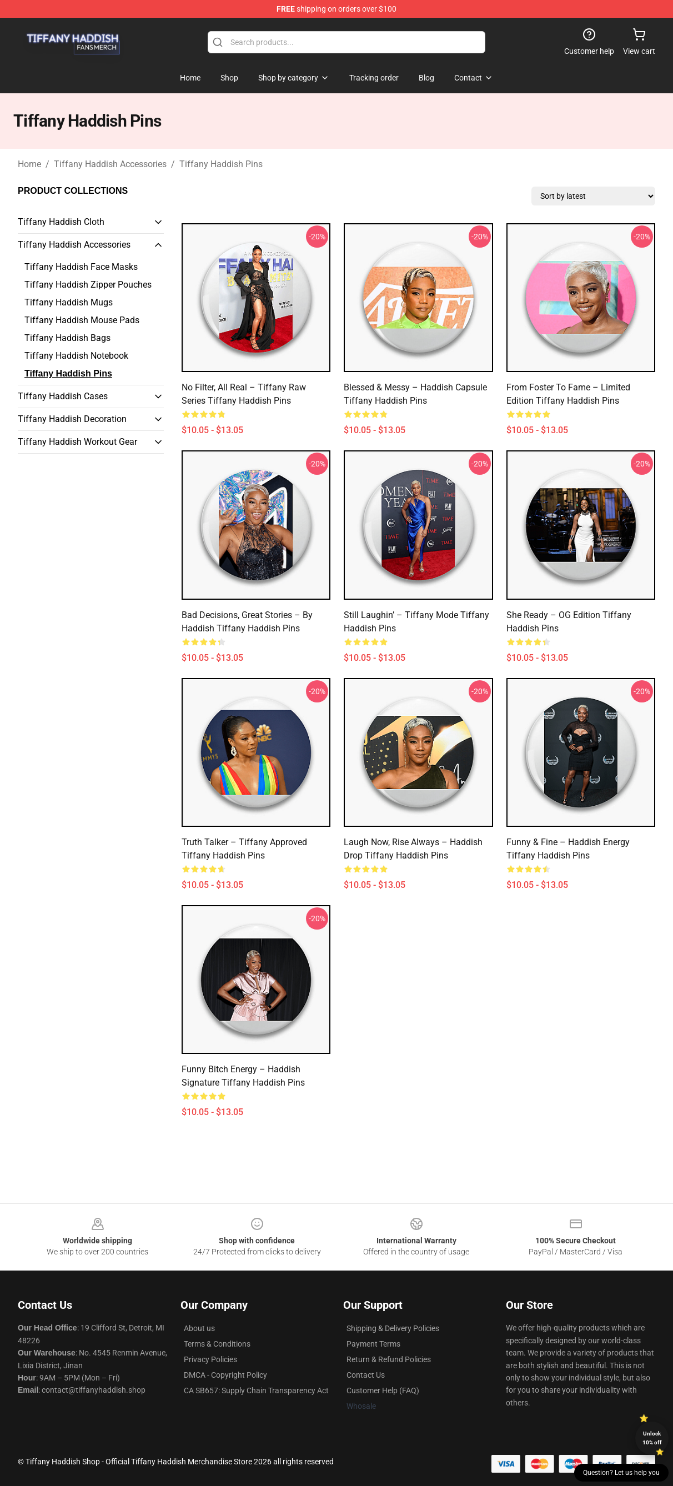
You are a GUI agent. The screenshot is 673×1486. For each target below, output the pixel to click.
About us (199, 1328)
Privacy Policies (210, 1359)
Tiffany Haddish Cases (63, 396)
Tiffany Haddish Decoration (72, 419)
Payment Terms (373, 1343)
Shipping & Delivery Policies (392, 1328)
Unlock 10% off (652, 1437)
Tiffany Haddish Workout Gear (77, 441)
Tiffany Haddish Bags (67, 338)
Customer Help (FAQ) (382, 1390)
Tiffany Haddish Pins (221, 164)
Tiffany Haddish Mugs (68, 302)
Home (29, 164)
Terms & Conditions (217, 1343)
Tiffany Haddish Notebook (76, 355)
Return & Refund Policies (388, 1359)
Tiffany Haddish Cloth (61, 222)
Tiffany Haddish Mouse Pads (81, 320)
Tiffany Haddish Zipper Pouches (88, 284)
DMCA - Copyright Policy (225, 1374)
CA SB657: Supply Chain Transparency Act (256, 1390)
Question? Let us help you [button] (621, 1473)
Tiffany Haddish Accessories (110, 164)
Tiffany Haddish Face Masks (81, 267)
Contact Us (365, 1374)
